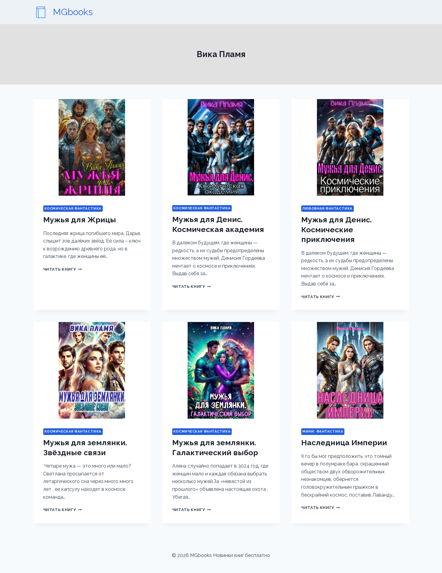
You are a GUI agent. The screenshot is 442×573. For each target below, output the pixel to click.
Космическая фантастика (73, 208)
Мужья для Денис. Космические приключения (336, 229)
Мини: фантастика (322, 431)
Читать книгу (62, 269)
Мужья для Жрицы (79, 219)
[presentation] (92, 147)
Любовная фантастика (327, 208)
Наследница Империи (344, 442)
